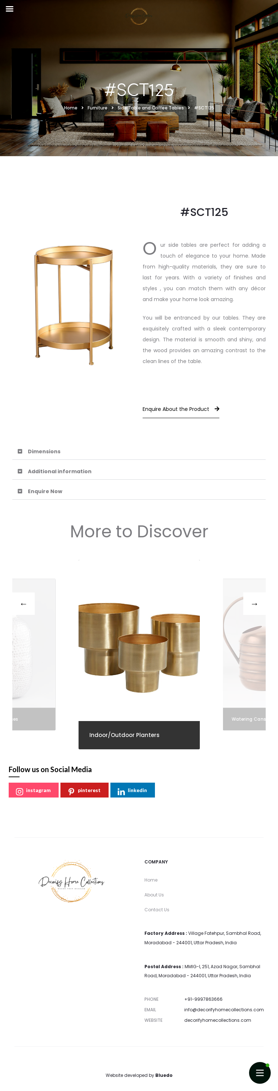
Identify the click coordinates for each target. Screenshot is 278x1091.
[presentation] (23, 603)
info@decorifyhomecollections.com (224, 1010)
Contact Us (156, 910)
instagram (33, 791)
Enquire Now (45, 491)
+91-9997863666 (203, 999)
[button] (139, 452)
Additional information (60, 471)
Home (150, 880)
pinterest (84, 791)
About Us (154, 895)
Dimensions (44, 451)
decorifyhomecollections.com (217, 1020)
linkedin (132, 791)
